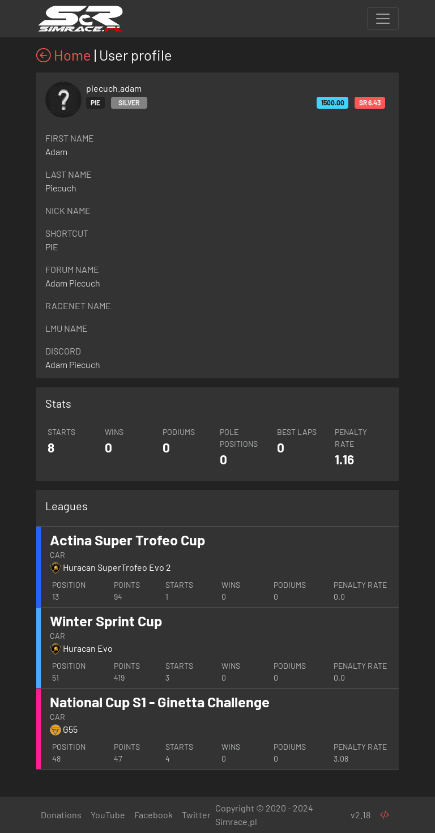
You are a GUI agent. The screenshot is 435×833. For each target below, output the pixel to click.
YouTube (108, 814)
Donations (61, 814)
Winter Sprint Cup (106, 620)
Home (63, 54)
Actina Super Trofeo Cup (127, 539)
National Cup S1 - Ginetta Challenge (160, 701)
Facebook (153, 814)
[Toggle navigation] (383, 18)
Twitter (196, 814)
